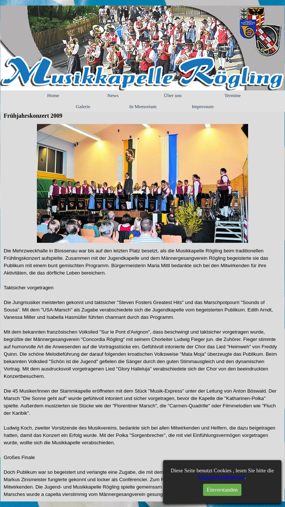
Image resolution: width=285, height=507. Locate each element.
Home (53, 95)
